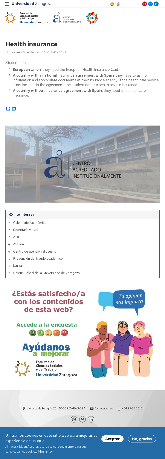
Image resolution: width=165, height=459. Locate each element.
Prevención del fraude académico (38, 259)
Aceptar (112, 438)
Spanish (112, 4)
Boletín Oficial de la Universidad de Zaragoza (46, 273)
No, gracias (142, 438)
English (118, 4)
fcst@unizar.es (104, 408)
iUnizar (18, 266)
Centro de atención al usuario (34, 251)
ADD (17, 237)
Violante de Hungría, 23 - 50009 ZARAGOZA (56, 408)
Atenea (18, 244)
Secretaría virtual (25, 230)
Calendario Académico (29, 223)
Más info (45, 451)
